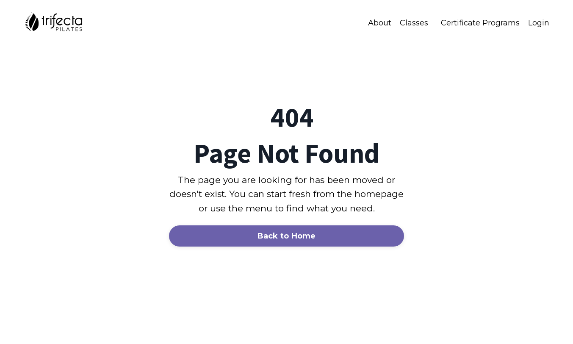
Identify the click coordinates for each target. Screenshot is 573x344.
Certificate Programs (480, 23)
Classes (414, 23)
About (379, 23)
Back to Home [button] (286, 236)
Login (538, 23)
